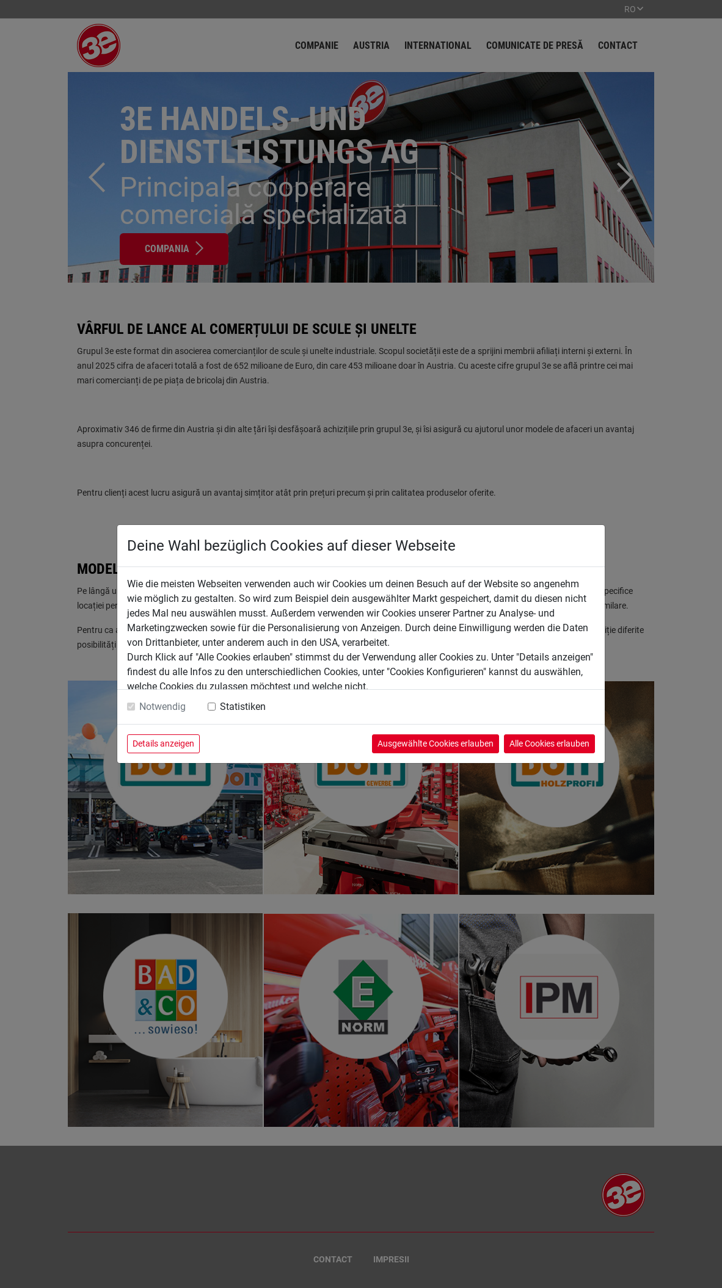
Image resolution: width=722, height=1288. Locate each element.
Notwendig (162, 706)
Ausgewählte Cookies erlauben (435, 743)
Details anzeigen (163, 743)
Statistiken (243, 706)
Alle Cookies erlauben (549, 743)
